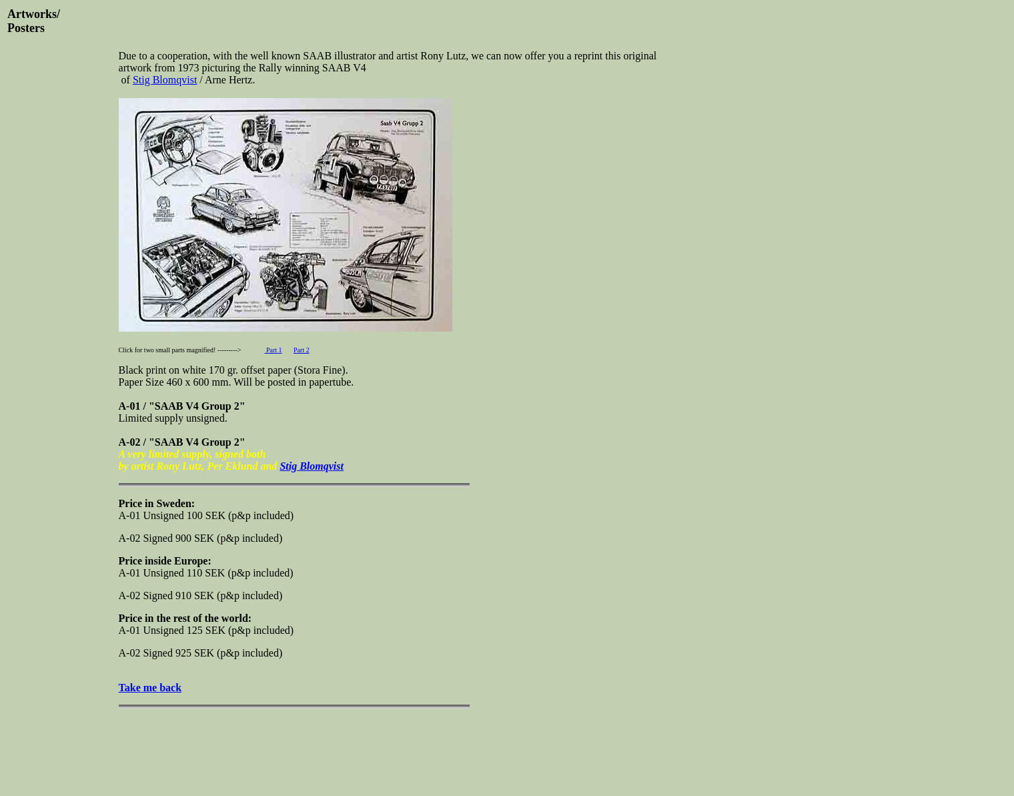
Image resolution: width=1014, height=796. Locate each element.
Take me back (150, 687)
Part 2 (302, 350)
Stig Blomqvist (165, 79)
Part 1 (273, 350)
